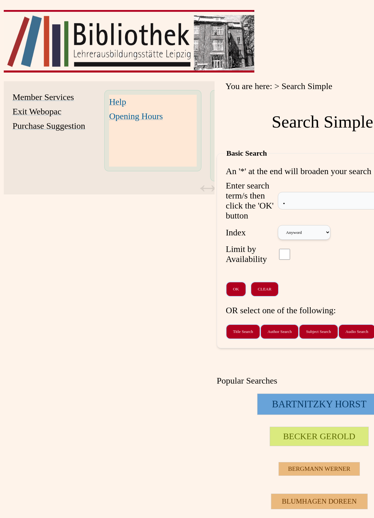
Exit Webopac (37, 111)
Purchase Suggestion (49, 126)
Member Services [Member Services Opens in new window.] (43, 97)
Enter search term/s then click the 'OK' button (250, 200)
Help (117, 102)
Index (236, 232)
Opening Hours (136, 116)
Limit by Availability (246, 254)
